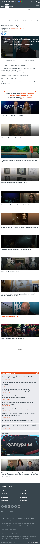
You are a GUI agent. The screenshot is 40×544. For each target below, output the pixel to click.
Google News (25, 99)
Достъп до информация (15, 523)
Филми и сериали (30, 518)
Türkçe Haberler (13, 529)
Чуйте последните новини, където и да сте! (20, 92)
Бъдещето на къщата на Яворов (30, 20)
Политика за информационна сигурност (26, 536)
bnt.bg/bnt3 (23, 497)
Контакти (17, 520)
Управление (11, 520)
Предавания (10, 20)
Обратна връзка (5, 538)
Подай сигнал (25, 520)
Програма (3, 520)
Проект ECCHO (24, 538)
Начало (4, 20)
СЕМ (12, 538)
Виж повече (5, 88)
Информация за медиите (28, 523)
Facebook (23, 93)
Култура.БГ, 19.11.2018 (17, 29)
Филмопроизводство (11, 518)
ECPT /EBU (17, 538)
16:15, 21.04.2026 (6, 476)
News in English (4, 529)
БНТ (2, 1)
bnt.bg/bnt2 (4, 500)
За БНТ (3, 518)
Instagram (31, 93)
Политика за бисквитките (8, 536)
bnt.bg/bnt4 (23, 500)
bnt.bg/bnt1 (4, 497)
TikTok (30, 97)
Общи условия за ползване (8, 533)
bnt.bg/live (23, 493)
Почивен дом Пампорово (26, 525)
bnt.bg (3, 490)
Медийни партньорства (13, 525)
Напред (31, 520)
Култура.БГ (18, 20)
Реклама (30, 9)
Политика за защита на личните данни (25, 533)
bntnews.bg (4, 493)
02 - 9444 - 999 (7, 512)
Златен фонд (21, 518)
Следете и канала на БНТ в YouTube (20, 95)
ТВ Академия (4, 523)
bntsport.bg (23, 490)
